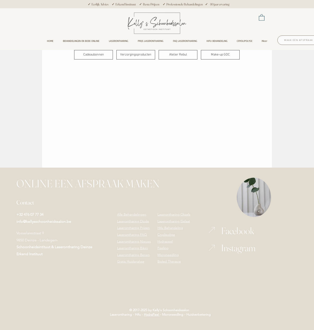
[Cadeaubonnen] (93, 54)
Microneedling (172, 314)
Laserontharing (121, 314)
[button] (261, 17)
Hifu (137, 314)
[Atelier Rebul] (178, 54)
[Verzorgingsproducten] (135, 54)
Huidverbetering (198, 314)
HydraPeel (152, 314)
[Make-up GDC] (220, 54)
